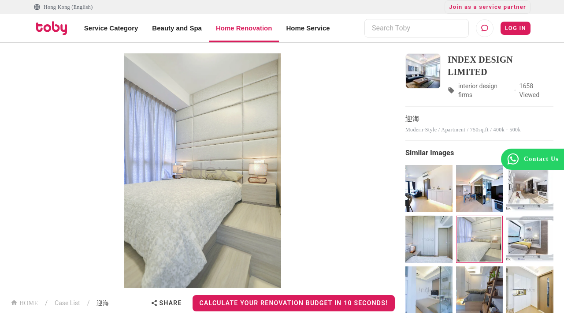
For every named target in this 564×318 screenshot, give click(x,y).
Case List (67, 303)
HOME (24, 302)
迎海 (102, 303)
